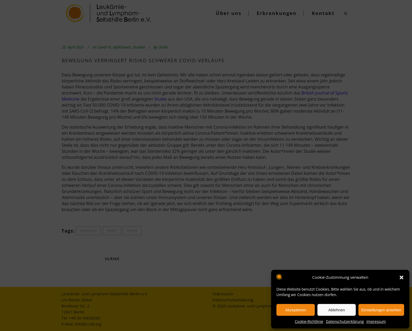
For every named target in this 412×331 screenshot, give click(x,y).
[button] (401, 277)
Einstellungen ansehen (381, 310)
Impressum (376, 321)
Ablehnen (336, 310)
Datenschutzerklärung (345, 321)
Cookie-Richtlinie (309, 321)
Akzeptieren (295, 310)
